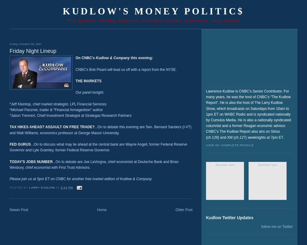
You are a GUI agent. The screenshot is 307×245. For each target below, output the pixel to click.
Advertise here (224, 165)
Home (102, 210)
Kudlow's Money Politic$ (153, 11)
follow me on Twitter (277, 227)
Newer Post (19, 210)
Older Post (183, 210)
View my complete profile (230, 145)
